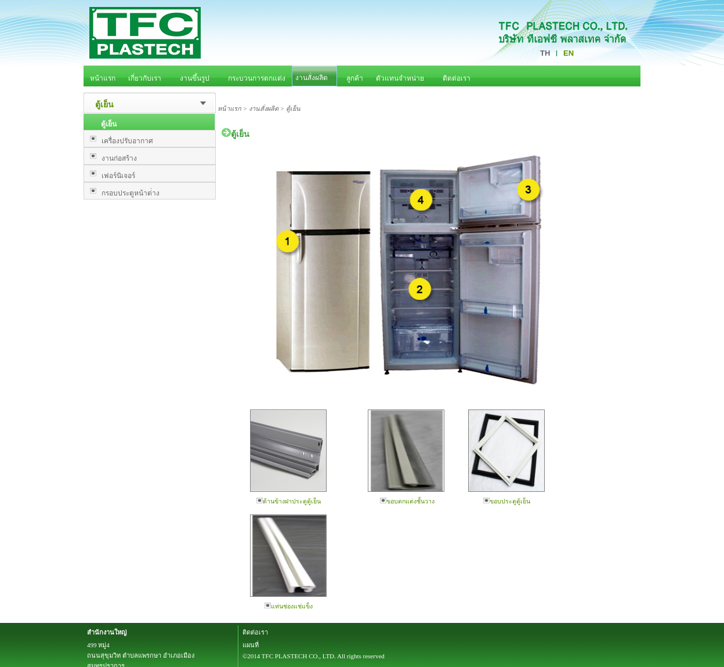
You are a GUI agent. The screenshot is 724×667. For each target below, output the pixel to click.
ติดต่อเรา (255, 632)
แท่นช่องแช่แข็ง (289, 606)
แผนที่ (250, 644)
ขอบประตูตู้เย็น (506, 501)
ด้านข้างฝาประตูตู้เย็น (288, 501)
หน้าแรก (229, 108)
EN (568, 53)
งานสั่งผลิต (263, 108)
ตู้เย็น (104, 104)
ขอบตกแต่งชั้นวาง (407, 501)
